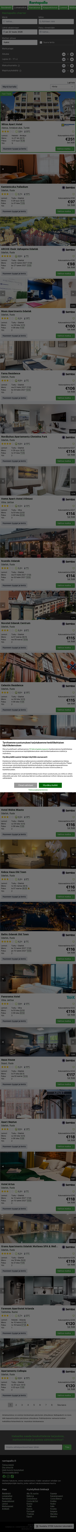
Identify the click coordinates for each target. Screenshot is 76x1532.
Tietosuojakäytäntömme (38, 790)
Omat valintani (25, 785)
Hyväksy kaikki (50, 785)
